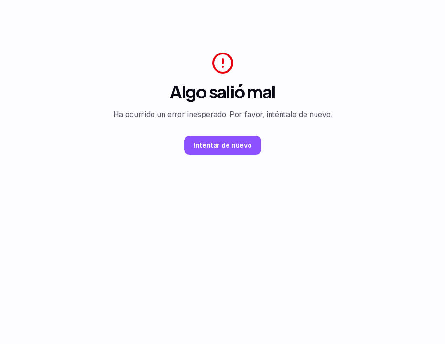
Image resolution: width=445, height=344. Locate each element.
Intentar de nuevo (223, 145)
